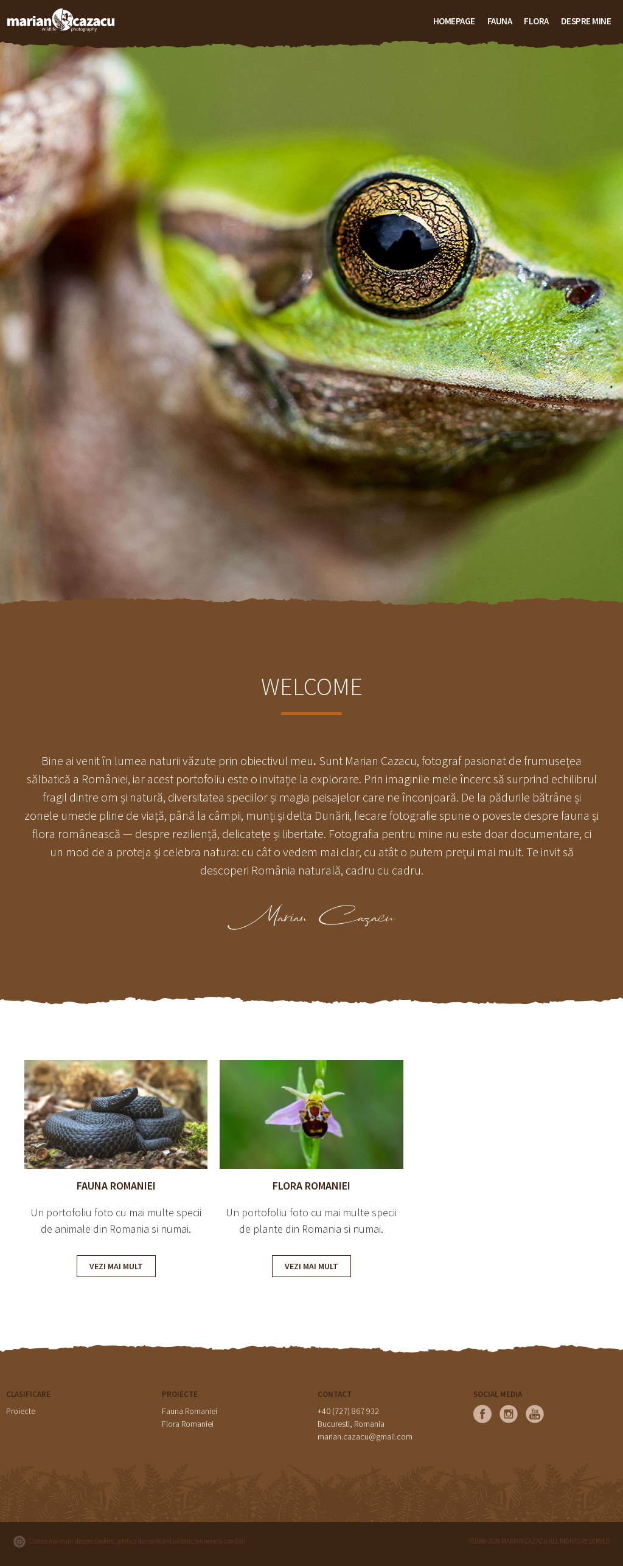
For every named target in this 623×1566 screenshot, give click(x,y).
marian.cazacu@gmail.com (365, 1436)
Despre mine (586, 21)
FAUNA (499, 21)
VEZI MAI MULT (116, 1266)
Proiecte (20, 1410)
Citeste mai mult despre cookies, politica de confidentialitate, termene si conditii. (137, 1541)
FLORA (536, 21)
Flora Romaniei (188, 1423)
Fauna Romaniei (189, 1410)
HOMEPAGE (454, 21)
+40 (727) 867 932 (348, 1410)
